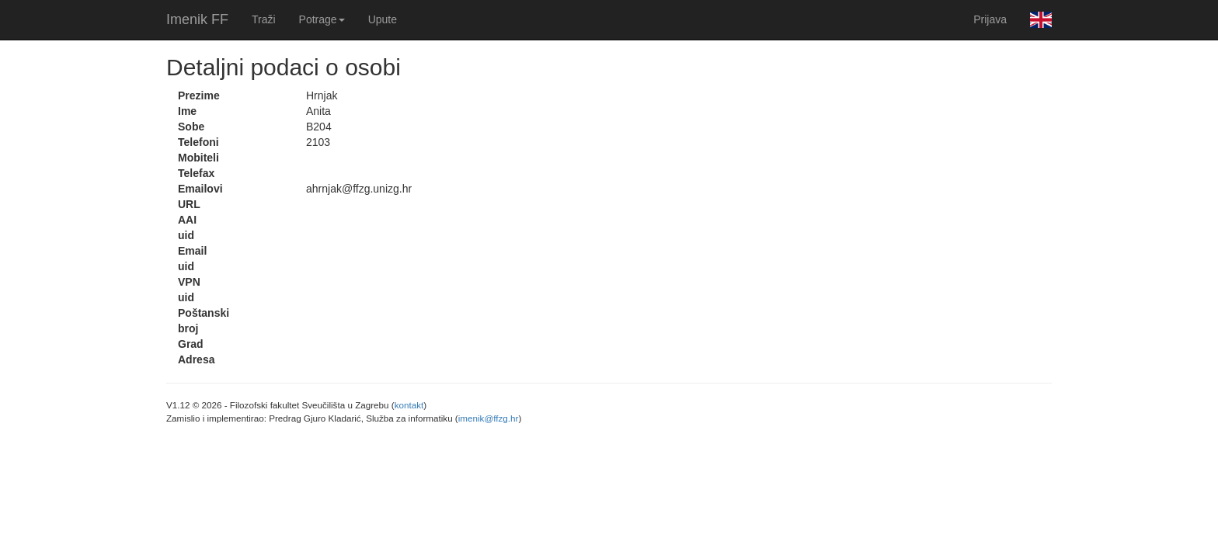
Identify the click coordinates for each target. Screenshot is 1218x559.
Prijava (990, 19)
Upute (382, 19)
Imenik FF (197, 19)
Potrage (322, 19)
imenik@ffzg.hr (488, 418)
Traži (264, 19)
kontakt (409, 405)
